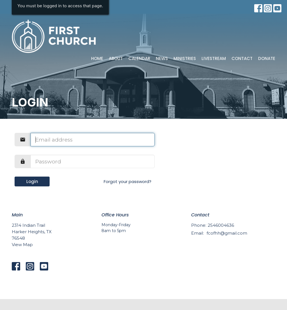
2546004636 (221, 225)
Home (97, 58)
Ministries (184, 58)
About (116, 58)
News (162, 58)
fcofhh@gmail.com (227, 233)
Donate (266, 58)
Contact (242, 58)
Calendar (139, 58)
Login (32, 181)
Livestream (214, 58)
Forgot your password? (127, 181)
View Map (22, 244)
